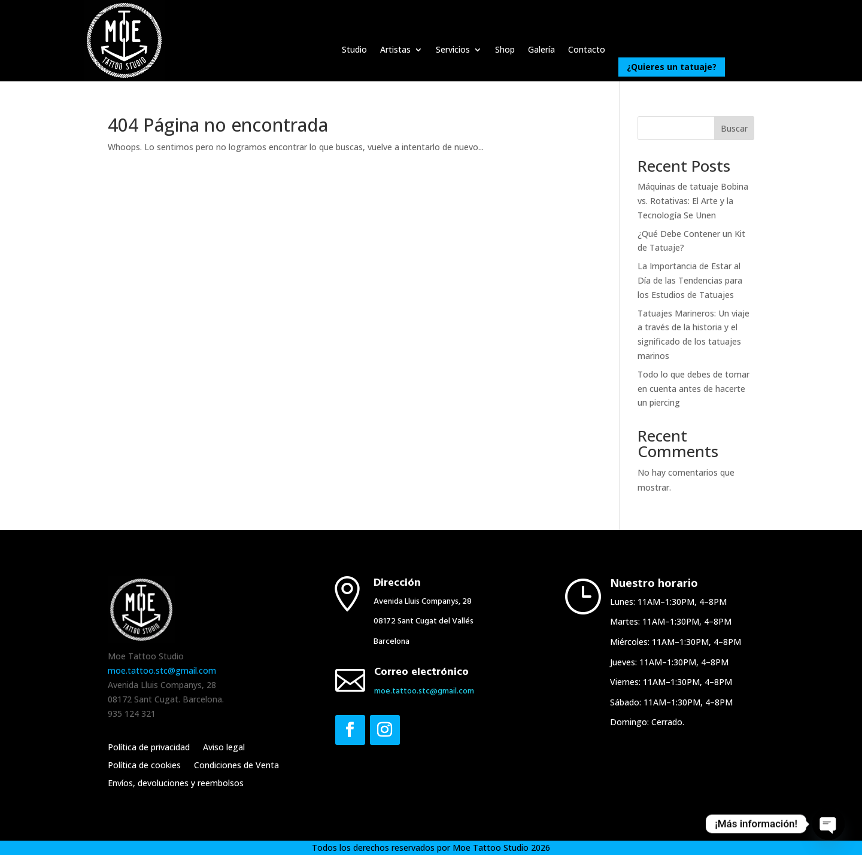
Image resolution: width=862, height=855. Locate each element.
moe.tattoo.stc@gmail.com (162, 670)
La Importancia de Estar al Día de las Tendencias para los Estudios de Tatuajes (690, 280)
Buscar (734, 128)
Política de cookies (144, 766)
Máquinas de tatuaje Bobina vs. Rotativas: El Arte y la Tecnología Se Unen (693, 201)
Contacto (586, 50)
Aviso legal (224, 748)
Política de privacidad (149, 748)
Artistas (395, 50)
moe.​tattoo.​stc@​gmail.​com (424, 691)
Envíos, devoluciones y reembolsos (176, 784)
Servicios (453, 50)
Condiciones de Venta (236, 766)
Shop (505, 50)
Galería (541, 50)
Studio (354, 50)
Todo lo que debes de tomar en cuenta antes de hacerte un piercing (693, 389)
